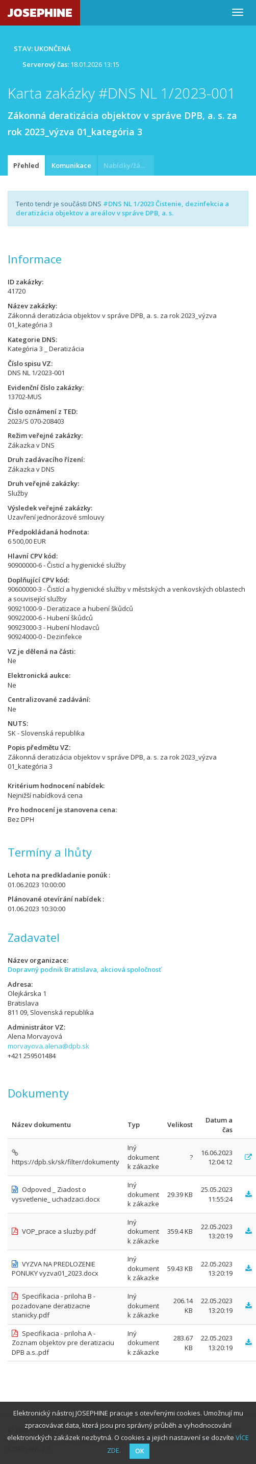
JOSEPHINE (40, 12)
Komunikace (71, 165)
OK (139, 1451)
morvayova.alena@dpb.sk (48, 1046)
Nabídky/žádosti (129, 165)
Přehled (26, 165)
